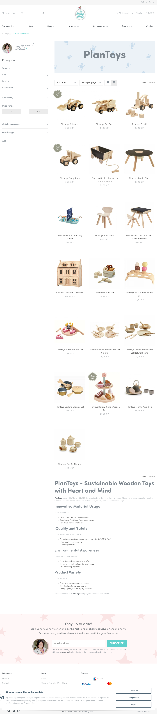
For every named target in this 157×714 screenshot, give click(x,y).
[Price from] (11, 111)
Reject (133, 705)
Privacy (44, 679)
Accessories (7, 88)
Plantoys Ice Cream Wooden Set (139, 294)
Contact (5, 683)
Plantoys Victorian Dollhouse (69, 293)
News (14, 13)
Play (4, 75)
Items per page (89, 83)
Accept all (133, 691)
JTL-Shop (149, 711)
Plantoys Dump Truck (70, 178)
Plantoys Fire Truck (104, 124)
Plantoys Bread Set (104, 293)
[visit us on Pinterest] (14, 711)
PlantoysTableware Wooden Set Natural (105, 351)
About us (6, 13)
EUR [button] (143, 2)
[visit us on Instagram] (19, 711)
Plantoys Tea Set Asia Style (139, 407)
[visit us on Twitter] (9, 711)
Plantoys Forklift (139, 124)
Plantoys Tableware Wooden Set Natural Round (139, 351)
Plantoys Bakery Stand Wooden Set (105, 408)
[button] (122, 13)
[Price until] (38, 111)
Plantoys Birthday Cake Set (70, 350)
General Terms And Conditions (54, 683)
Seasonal (6, 68)
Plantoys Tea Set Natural (69, 464)
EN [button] (150, 2)
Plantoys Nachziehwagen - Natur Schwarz (105, 180)
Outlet (149, 26)
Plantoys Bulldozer (70, 124)
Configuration (133, 698)
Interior (5, 81)
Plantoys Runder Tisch (139, 178)
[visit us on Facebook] (4, 711)
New (30, 26)
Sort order (61, 83)
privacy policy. (66, 652)
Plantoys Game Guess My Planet (70, 237)
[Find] (29, 13)
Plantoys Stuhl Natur (104, 236)
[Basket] (149, 13)
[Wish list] (137, 13)
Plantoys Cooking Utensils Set (70, 407)
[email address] (78, 643)
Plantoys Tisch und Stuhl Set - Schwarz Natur (140, 237)
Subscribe (117, 643)
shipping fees (87, 712)
